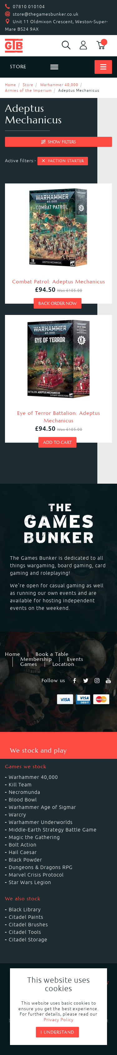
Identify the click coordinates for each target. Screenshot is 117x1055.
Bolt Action (23, 844)
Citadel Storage (28, 939)
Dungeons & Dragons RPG (41, 867)
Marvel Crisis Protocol (36, 874)
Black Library (25, 909)
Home (10, 84)
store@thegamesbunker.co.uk (46, 14)
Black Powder (25, 859)
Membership (36, 659)
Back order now (57, 303)
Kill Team (20, 784)
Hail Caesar (23, 852)
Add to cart (57, 442)
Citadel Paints (26, 917)
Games (28, 664)
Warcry (17, 814)
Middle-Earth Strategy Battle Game (53, 829)
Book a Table (52, 654)
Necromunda (24, 792)
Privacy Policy (59, 1019)
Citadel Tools (25, 932)
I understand (57, 1032)
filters (58, 142)
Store (28, 84)
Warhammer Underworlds (41, 822)
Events (75, 659)
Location (63, 664)
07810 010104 (29, 6)
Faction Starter (62, 160)
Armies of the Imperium (28, 90)
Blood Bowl (23, 799)
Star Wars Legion (30, 882)
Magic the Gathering (34, 837)
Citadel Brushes (28, 924)
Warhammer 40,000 (59, 84)
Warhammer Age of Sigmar (42, 807)
